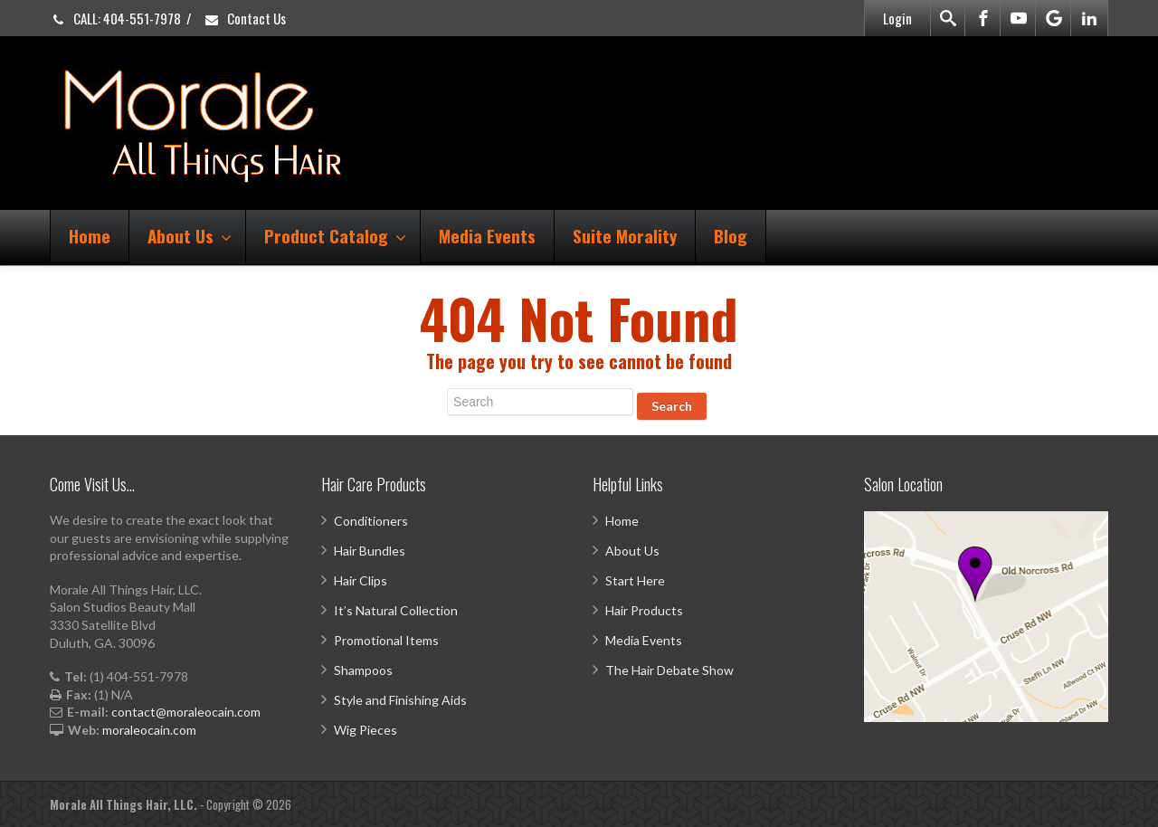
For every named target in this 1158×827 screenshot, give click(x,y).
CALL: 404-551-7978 (115, 18)
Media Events (487, 235)
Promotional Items (386, 640)
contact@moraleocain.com (186, 711)
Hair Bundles (369, 550)
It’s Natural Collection (396, 610)
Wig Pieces (365, 729)
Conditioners (371, 520)
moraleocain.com (149, 729)
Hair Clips (360, 580)
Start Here (635, 580)
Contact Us (245, 18)
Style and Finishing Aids (400, 700)
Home (89, 235)
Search (671, 406)
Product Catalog (335, 235)
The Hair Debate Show (669, 670)
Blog (730, 235)
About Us (189, 235)
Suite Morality (625, 235)
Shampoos (363, 670)
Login (897, 18)
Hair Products (644, 610)
